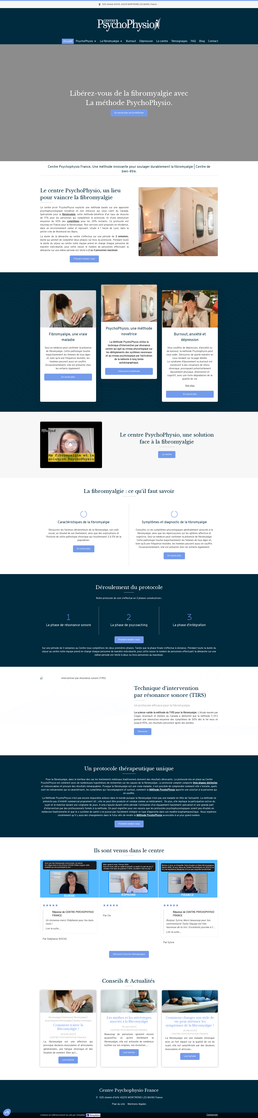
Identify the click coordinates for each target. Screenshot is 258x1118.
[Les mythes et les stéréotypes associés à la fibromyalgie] (129, 1001)
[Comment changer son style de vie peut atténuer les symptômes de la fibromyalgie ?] (190, 1001)
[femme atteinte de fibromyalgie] (68, 1001)
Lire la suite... (53, 928)
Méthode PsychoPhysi (161, 790)
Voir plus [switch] (189, 274)
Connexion (212, 1115)
